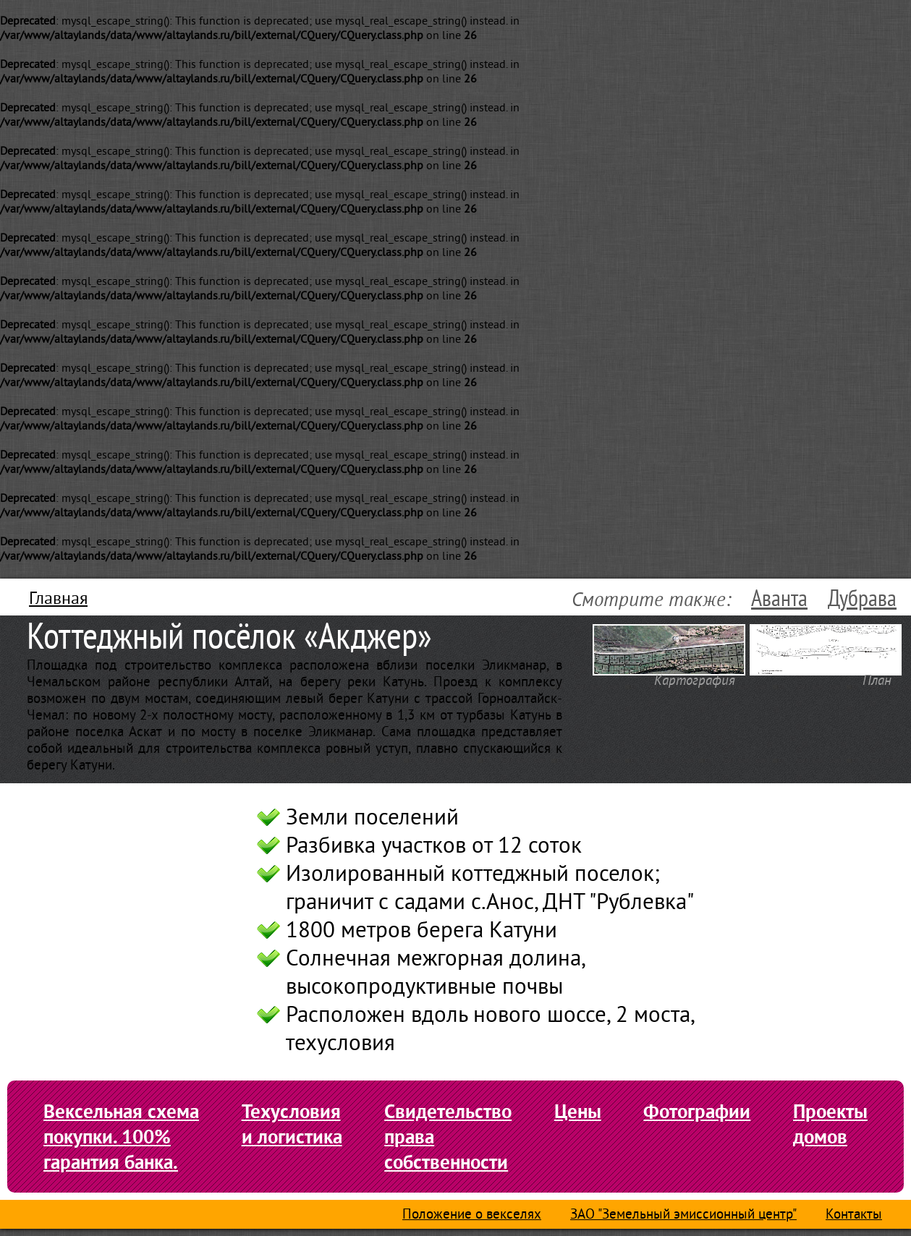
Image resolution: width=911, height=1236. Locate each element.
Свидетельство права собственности (448, 1137)
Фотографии (696, 1111)
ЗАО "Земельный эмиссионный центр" (683, 1215)
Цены (577, 1111)
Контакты (854, 1215)
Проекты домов (830, 1124)
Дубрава (862, 599)
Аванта (779, 599)
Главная (58, 599)
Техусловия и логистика (292, 1124)
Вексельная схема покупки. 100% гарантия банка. (121, 1137)
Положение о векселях (471, 1215)
